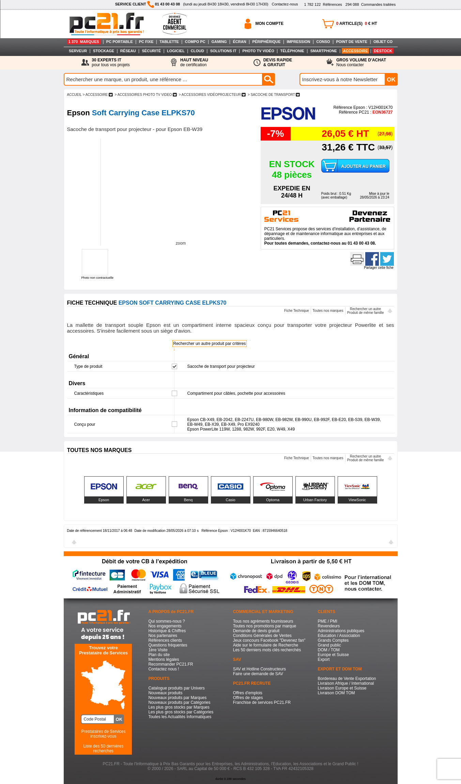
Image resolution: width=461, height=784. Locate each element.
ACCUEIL (74, 95)
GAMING (219, 42)
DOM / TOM (329, 650)
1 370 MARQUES (83, 42)
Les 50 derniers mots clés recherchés (267, 650)
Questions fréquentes (167, 645)
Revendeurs (329, 626)
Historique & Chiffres (167, 630)
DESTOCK (383, 51)
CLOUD (197, 51)
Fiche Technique (296, 311)
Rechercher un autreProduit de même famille (365, 311)
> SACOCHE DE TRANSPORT (274, 95)
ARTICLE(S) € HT (356, 23)
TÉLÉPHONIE (292, 51)
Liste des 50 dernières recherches (103, 748)
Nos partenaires (162, 635)
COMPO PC (195, 42)
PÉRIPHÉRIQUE (266, 42)
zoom (181, 243)
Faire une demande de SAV (258, 673)
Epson (103, 500)
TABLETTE (169, 42)
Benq (188, 500)
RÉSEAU (128, 51)
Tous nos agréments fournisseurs (263, 621)
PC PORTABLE (119, 42)
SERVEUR (78, 51)
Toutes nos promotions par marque (264, 626)
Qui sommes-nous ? (166, 621)
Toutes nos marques (328, 311)
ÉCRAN (239, 42)
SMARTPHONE (323, 51)
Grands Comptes (333, 640)
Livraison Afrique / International (346, 683)
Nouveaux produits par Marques (177, 697)
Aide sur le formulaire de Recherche (265, 645)
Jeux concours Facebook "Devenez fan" (269, 640)
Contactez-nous (285, 4)
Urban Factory (315, 500)
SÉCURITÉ (151, 51)
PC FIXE (146, 42)
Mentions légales (163, 659)
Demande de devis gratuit (256, 630)
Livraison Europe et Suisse (342, 688)
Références (323, 4)
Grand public (329, 645)
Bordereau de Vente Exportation (347, 678)
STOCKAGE (103, 51)
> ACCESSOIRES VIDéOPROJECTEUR (212, 95)
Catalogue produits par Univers (176, 688)
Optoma (272, 500)
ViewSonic (357, 500)
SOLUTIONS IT (223, 51)
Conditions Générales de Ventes (262, 635)
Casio (230, 500)
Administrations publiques (341, 630)
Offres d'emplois (247, 693)
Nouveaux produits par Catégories (179, 702)
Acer (146, 500)
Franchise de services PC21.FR (262, 702)
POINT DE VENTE (351, 42)
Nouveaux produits (165, 693)
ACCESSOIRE (355, 51)
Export (324, 659)
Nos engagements (164, 626)
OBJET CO (383, 42)
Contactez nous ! (163, 669)
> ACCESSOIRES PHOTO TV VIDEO (146, 95)
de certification (194, 62)
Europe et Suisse (333, 654)
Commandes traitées (370, 4)
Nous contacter (361, 62)
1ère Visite (157, 650)
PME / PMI (327, 621)
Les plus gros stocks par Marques (178, 707)
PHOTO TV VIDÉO (258, 51)
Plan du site (159, 654)
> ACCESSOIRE (98, 95)
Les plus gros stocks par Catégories (180, 712)
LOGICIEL (176, 51)
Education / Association (339, 635)
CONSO (323, 42)
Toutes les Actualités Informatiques (179, 716)
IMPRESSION (298, 42)
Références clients (165, 640)
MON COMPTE (270, 23)
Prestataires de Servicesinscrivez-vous (103, 734)
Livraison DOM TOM (336, 693)
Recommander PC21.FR (170, 664)
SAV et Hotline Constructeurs (259, 669)
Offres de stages (248, 697)
